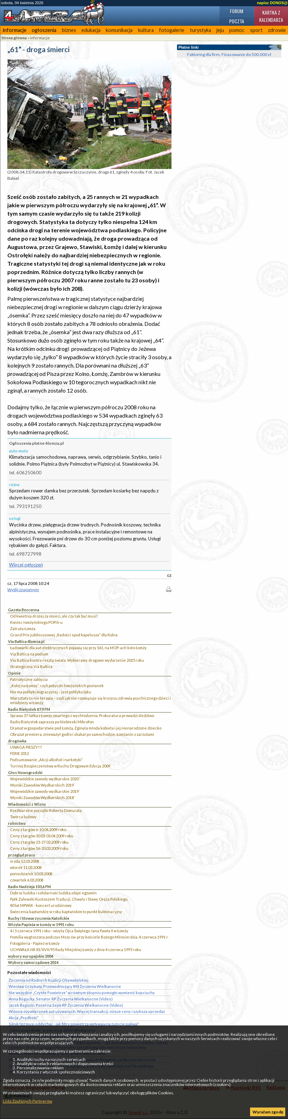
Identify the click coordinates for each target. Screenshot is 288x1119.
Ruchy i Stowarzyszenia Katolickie (38, 918)
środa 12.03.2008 (24, 861)
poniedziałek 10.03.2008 (31, 873)
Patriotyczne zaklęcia (29, 679)
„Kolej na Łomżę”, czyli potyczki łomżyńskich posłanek (57, 685)
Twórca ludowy (23, 816)
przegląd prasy (21, 855)
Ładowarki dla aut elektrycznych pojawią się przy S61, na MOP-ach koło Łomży (78, 647)
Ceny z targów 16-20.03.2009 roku (39, 848)
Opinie (14, 673)
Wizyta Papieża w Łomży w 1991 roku (41, 924)
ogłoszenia (44, 30)
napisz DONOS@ (272, 3)
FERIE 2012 (19, 753)
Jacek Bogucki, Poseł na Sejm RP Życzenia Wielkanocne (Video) (66, 1005)
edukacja (91, 30)
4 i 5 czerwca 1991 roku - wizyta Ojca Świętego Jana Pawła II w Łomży (69, 930)
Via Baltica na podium (29, 654)
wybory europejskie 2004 (30, 956)
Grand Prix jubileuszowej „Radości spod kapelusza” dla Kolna (64, 635)
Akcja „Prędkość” (24, 1017)
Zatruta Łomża (22, 628)
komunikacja (119, 30)
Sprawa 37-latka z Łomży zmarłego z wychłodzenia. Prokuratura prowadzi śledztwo (82, 715)
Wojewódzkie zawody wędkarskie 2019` (45, 791)
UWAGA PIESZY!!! (26, 747)
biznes (69, 30)
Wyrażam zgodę (268, 1111)
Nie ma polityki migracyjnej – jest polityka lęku (50, 692)
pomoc (237, 30)
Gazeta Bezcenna (23, 609)
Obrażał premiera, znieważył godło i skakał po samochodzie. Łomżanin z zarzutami (82, 734)
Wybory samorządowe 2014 (33, 962)
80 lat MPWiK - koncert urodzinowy (41, 905)
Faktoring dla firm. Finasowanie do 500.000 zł (229, 54)
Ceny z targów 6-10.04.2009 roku (38, 829)
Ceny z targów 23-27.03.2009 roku (39, 842)
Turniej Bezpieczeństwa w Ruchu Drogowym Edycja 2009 (60, 766)
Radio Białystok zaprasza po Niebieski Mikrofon (52, 721)
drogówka (17, 741)
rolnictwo (17, 823)
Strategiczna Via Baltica (31, 666)
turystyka (200, 30)
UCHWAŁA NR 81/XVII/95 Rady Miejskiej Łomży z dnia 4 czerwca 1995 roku (75, 949)
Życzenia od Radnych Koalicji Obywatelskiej (48, 980)
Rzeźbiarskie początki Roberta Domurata (46, 810)
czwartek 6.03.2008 (26, 880)
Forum (236, 11)
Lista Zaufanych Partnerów (27, 1101)
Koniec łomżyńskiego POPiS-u (36, 622)
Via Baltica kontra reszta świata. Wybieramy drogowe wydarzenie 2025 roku (77, 660)
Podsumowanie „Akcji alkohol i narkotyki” (46, 759)
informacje (14, 30)
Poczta (236, 21)
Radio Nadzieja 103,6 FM (29, 886)
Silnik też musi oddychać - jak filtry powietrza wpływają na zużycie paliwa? (74, 1024)
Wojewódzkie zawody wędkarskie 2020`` (45, 778)
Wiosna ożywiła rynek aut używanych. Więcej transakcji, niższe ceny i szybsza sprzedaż (87, 1011)
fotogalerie (171, 30)
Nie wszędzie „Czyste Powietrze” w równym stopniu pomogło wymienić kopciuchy (82, 992)
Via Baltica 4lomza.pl (26, 641)
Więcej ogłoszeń (26, 564)
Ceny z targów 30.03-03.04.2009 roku (41, 836)
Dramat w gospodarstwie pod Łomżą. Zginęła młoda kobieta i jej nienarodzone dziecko (85, 728)
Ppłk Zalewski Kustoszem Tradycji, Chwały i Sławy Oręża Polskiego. (69, 899)
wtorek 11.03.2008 (25, 867)
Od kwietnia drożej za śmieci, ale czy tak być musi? (54, 616)
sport (256, 30)
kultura (146, 30)
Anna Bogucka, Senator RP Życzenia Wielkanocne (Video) (61, 999)
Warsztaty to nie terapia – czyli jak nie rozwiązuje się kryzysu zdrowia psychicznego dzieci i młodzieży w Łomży (90, 700)
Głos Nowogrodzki (25, 772)
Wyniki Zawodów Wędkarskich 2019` (42, 785)
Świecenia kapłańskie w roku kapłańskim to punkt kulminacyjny (66, 911)
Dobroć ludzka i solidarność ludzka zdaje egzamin (53, 893)
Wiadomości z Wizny (27, 804)
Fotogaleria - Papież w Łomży (35, 943)
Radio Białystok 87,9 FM (29, 709)
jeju (220, 30)
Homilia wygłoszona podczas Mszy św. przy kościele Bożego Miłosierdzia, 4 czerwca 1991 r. (89, 937)
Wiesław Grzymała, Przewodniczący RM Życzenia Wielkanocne (65, 986)
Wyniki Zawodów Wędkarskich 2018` (42, 797)
